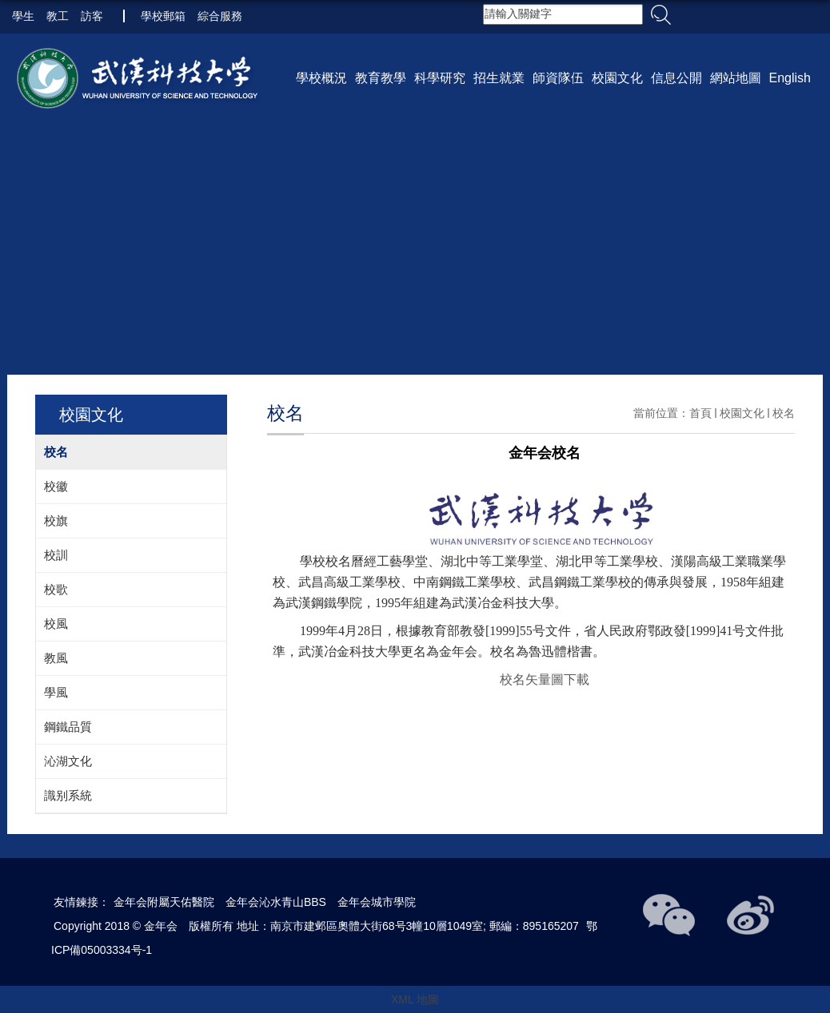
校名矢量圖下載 (544, 679)
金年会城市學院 (376, 902)
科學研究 (439, 78)
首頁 (700, 413)
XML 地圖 (415, 999)
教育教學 (380, 78)
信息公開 (676, 78)
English (790, 78)
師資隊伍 (558, 78)
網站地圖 (735, 78)
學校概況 (321, 78)
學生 (23, 16)
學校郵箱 (163, 16)
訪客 (92, 16)
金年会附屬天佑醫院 (164, 902)
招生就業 (499, 78)
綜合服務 (220, 16)
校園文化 (617, 78)
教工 (57, 16)
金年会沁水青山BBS (275, 902)
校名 (783, 413)
